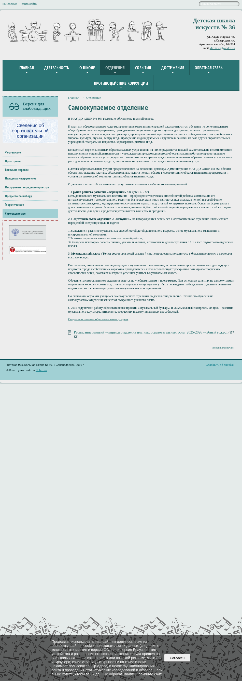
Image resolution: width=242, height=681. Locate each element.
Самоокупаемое (15, 213)
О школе (87, 68)
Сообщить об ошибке (220, 364)
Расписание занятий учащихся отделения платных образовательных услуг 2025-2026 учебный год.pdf (150, 332)
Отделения (115, 68)
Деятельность (56, 68)
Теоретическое (14, 204)
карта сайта (29, 3)
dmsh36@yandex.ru (222, 48)
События (143, 68)
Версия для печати (223, 347)
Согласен (177, 658)
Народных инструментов (20, 178)
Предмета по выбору (18, 196)
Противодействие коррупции (121, 83)
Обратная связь (209, 68)
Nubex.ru (41, 370)
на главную (10, 3)
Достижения (172, 68)
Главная (26, 68)
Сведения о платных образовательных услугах (98, 319)
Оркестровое (13, 161)
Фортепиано (13, 152)
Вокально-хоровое (17, 170)
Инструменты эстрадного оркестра (27, 187)
